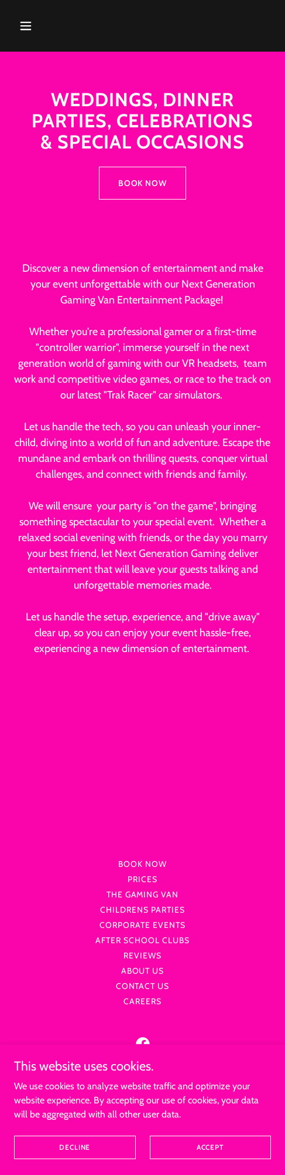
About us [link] (142, 970)
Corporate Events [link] (142, 925)
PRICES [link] (142, 879)
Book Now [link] (142, 864)
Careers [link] (142, 1001)
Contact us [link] (143, 986)
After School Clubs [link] (142, 940)
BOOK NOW (142, 183)
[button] (43, 26)
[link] (142, 1044)
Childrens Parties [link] (142, 909)
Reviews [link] (142, 955)
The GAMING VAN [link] (143, 894)
